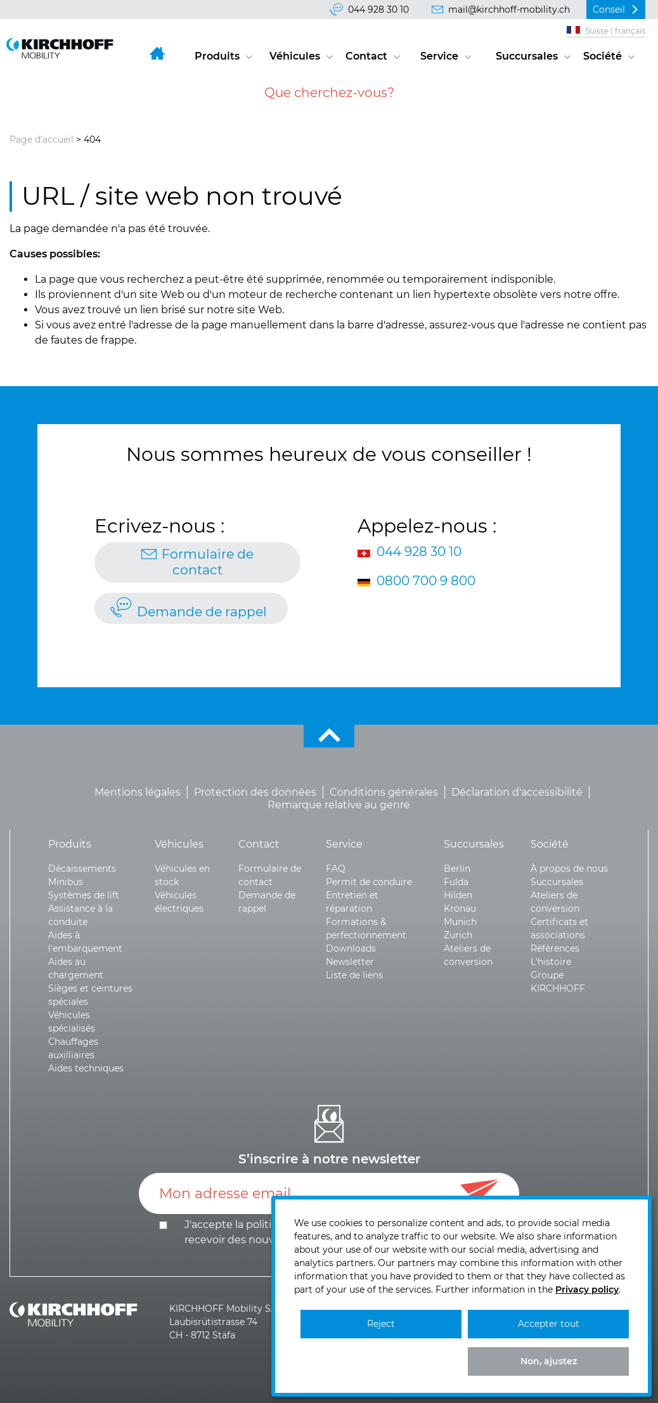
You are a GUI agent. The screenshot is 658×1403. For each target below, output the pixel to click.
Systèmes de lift (83, 895)
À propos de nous (569, 868)
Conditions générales (384, 792)
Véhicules (294, 56)
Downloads (351, 948)
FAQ (335, 868)
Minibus (65, 882)
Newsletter (350, 961)
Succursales (527, 56)
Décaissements (82, 868)
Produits (217, 56)
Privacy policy (587, 1289)
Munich (460, 922)
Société (602, 56)
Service (439, 56)
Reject (381, 1323)
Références (555, 948)
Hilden (458, 895)
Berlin (457, 868)
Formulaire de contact (208, 562)
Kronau (460, 908)
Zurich (458, 935)
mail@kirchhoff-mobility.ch (509, 9)
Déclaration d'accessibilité (517, 792)
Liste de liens (354, 975)
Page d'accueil (42, 139)
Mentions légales (137, 792)
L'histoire (551, 961)
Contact (366, 56)
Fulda (456, 882)
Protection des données (255, 792)
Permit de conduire (369, 882)
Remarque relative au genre (339, 804)
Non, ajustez (548, 1361)
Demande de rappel (202, 611)
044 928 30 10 (378, 9)
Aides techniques (86, 1068)
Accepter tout (548, 1323)
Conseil (609, 9)
